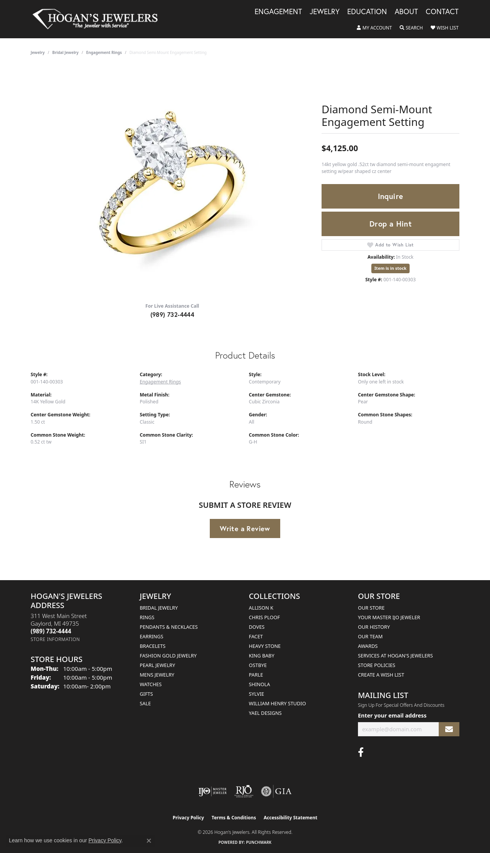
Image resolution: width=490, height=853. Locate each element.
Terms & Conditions (234, 817)
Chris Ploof (264, 617)
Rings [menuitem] (147, 617)
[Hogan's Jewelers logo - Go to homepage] (98, 19)
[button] (374, 28)
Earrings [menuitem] (151, 636)
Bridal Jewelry (65, 52)
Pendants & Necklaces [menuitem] (169, 626)
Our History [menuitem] (374, 626)
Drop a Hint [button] (390, 224)
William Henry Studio (277, 703)
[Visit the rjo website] (243, 791)
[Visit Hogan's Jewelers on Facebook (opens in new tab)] (361, 752)
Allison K (261, 607)
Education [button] (367, 12)
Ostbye (258, 665)
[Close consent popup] (149, 840)
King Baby (261, 655)
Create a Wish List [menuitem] (381, 674)
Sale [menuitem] (145, 703)
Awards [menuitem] (368, 646)
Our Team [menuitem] (370, 636)
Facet (256, 636)
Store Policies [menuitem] (376, 665)
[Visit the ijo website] (212, 791)
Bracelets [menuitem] (152, 646)
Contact (442, 12)
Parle (256, 674)
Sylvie (256, 693)
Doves (257, 626)
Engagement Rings (104, 52)
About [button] (406, 12)
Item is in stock (390, 268)
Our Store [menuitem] (371, 607)
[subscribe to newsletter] (449, 729)
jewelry (38, 52)
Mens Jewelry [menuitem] (157, 674)
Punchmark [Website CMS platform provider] (259, 842)
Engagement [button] (278, 12)
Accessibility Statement (290, 817)
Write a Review (245, 528)
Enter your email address (392, 715)
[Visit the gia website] (276, 791)
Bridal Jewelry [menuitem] (159, 607)
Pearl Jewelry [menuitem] (157, 665)
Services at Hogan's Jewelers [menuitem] (395, 655)
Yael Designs (265, 712)
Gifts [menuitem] (146, 693)
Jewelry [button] (325, 12)
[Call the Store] (51, 631)
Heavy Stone (265, 646)
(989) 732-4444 (172, 314)
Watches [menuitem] (151, 684)
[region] (172, 182)
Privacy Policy (188, 817)
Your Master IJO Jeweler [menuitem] (389, 617)
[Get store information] (55, 639)
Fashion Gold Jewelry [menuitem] (168, 655)
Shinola (259, 684)
